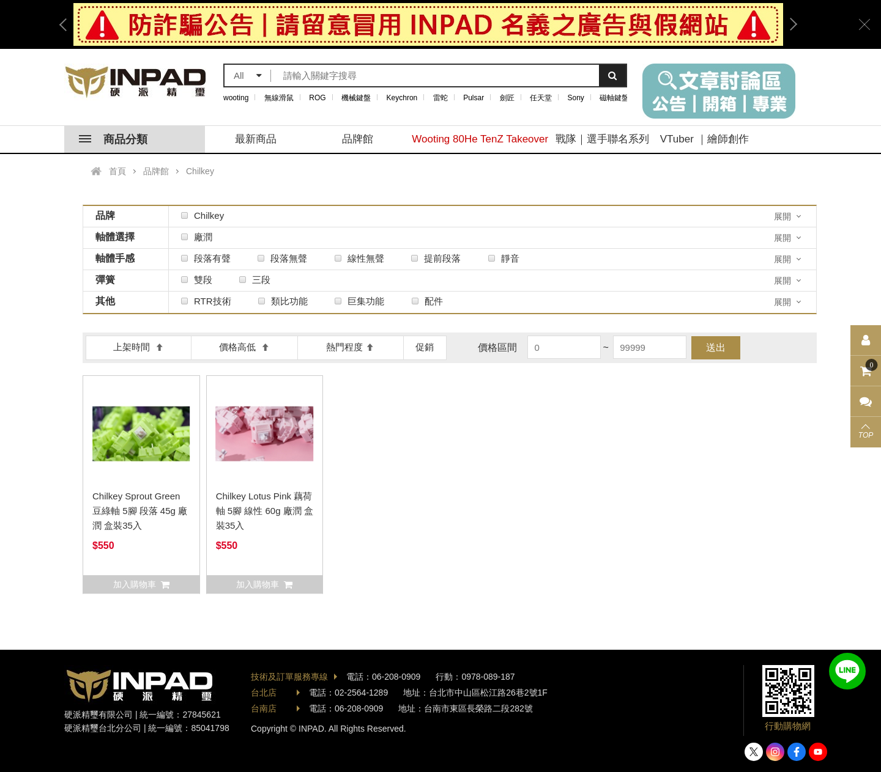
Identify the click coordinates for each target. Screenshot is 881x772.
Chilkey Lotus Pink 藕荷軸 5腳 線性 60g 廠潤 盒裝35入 (264, 511)
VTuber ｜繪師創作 (704, 139)
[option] (428, 24)
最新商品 (256, 139)
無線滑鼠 (279, 98)
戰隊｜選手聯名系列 (602, 139)
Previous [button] (67, 24)
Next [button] (789, 24)
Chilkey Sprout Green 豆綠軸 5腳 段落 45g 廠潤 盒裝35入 (139, 511)
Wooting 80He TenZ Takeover (480, 139)
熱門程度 (350, 347)
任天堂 (541, 98)
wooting (235, 98)
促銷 (424, 347)
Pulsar (473, 98)
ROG (317, 98)
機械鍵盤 (356, 98)
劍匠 (507, 98)
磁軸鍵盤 (614, 98)
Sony (576, 98)
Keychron (402, 98)
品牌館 (357, 139)
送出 (716, 347)
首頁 (117, 171)
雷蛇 (440, 98)
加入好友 (847, 671)
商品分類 (113, 139)
